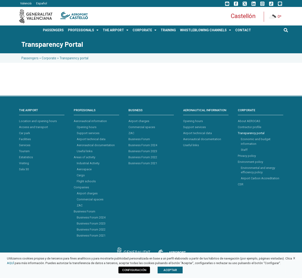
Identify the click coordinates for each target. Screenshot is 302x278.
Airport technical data (91, 139)
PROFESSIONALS (83, 30)
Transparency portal (251, 133)
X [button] (294, 258)
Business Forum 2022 (91, 229)
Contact (243, 30)
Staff (244, 150)
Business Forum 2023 (91, 223)
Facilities (25, 139)
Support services (88, 133)
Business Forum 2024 (91, 217)
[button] (285, 30)
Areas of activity (84, 157)
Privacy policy (247, 156)
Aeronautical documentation (96, 145)
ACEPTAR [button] (170, 270)
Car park (24, 133)
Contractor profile (249, 127)
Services (24, 145)
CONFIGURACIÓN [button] (134, 270)
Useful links (84, 151)
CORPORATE (144, 30)
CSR (240, 184)
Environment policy (250, 162)
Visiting (24, 163)
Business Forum (84, 211)
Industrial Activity (88, 163)
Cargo (81, 175)
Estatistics (26, 157)
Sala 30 (24, 169)
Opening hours (86, 127)
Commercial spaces (90, 199)
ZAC (80, 205)
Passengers (29, 58)
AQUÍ (10, 263)
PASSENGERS (53, 30)
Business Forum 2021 (91, 235)
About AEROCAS (249, 121)
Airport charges (87, 193)
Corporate (49, 58)
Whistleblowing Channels (205, 30)
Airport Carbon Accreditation (260, 178)
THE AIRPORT (115, 30)
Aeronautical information (90, 121)
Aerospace (84, 169)
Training (168, 30)
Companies (81, 187)
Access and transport (33, 127)
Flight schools (86, 181)
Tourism (24, 151)
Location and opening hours (38, 121)
